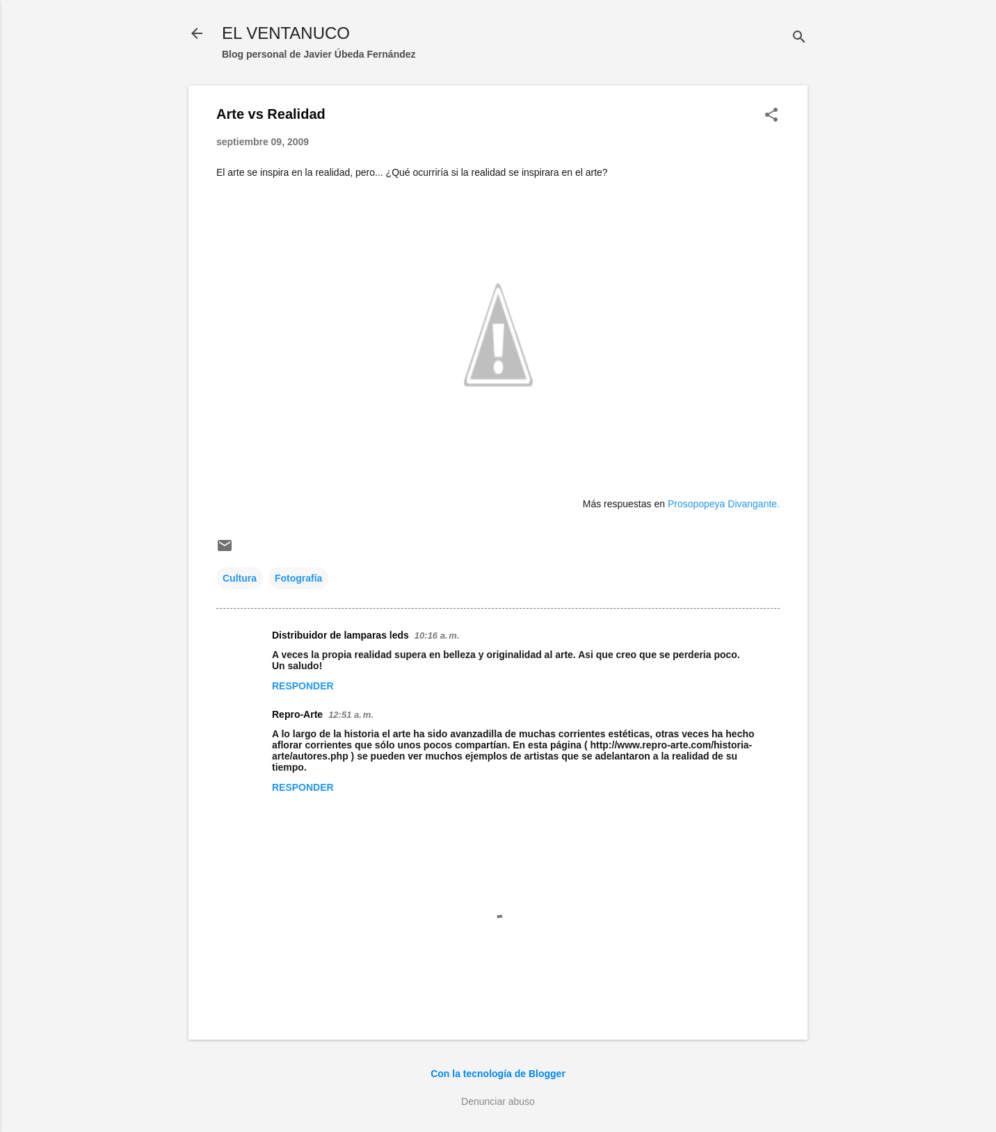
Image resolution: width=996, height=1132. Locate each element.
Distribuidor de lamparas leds (340, 635)
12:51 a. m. (351, 714)
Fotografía (298, 578)
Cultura (240, 578)
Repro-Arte (297, 714)
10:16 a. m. (437, 635)
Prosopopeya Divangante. (724, 503)
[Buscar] (799, 38)
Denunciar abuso (498, 1101)
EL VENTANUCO (286, 33)
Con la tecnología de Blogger (498, 1073)
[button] (771, 115)
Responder (303, 685)
